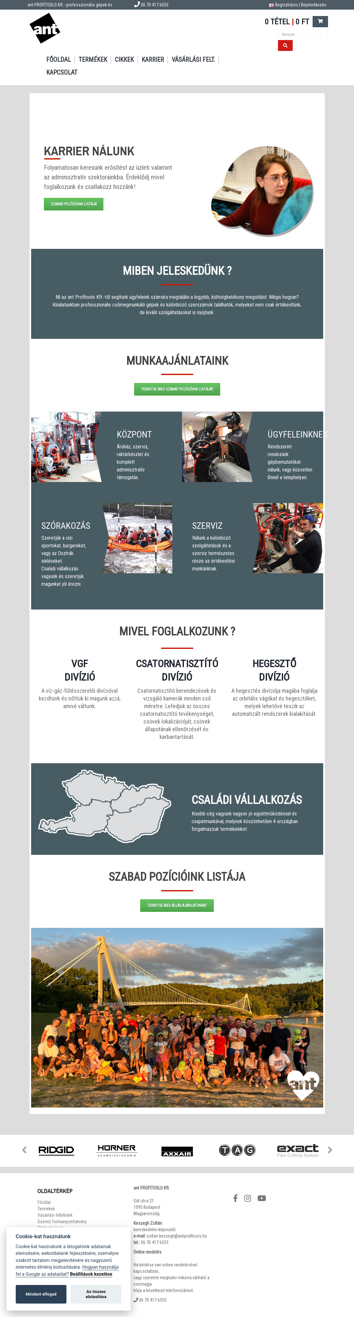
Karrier (153, 59)
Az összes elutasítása (96, 1294)
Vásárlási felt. (193, 59)
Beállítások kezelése (91, 1274)
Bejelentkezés (313, 4)
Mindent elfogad (41, 1294)
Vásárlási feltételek (55, 1215)
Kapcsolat (61, 72)
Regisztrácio (286, 4)
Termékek (93, 59)
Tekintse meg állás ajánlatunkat (177, 905)
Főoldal (58, 59)
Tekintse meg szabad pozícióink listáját (177, 389)
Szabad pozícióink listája (74, 204)
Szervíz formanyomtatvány (62, 1221)
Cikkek (124, 59)
